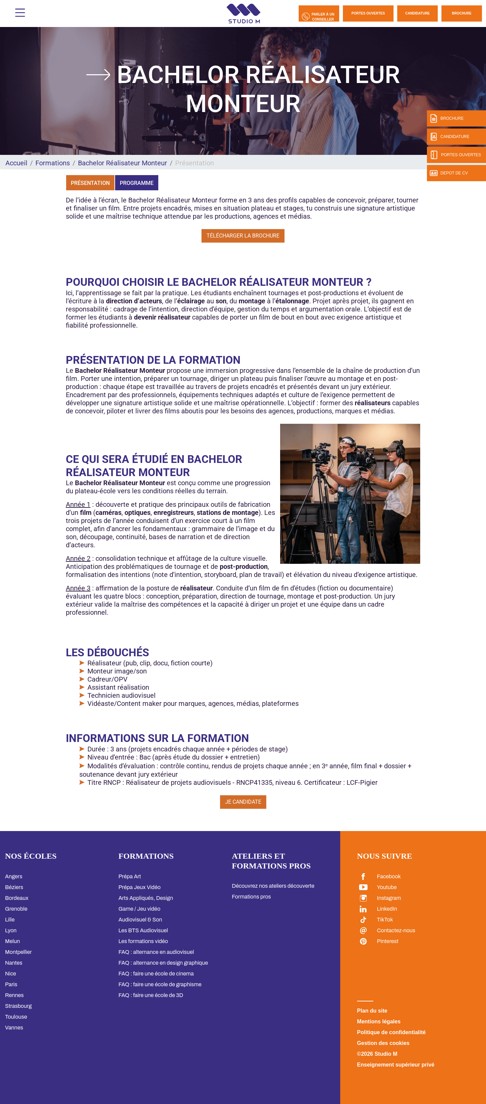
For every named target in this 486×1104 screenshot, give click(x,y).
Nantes (13, 963)
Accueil (16, 163)
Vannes (14, 1027)
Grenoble (16, 909)
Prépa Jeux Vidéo (139, 887)
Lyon (11, 930)
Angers (13, 876)
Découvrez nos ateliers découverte (273, 886)
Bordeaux (16, 898)
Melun (12, 941)
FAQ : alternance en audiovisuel (156, 952)
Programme (137, 183)
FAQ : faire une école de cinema (156, 973)
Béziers (14, 887)
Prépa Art (129, 876)
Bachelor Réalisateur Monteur (122, 163)
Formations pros (251, 897)
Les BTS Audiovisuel (143, 930)
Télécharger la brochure (243, 235)
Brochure (461, 13)
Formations (52, 163)
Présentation (90, 183)
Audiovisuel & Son (140, 919)
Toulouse (16, 1017)
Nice (10, 973)
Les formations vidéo (143, 941)
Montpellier (18, 952)
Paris (11, 984)
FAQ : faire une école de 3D (150, 995)
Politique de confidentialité (391, 1032)
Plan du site (372, 1011)
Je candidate (243, 802)
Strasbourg (18, 1006)
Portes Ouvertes (368, 13)
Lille (10, 919)
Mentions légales (379, 1021)
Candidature (417, 13)
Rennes (14, 995)
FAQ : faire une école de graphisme (159, 984)
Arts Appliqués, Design (145, 898)
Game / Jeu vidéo (139, 909)
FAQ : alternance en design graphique (163, 963)
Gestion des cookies (383, 1043)
